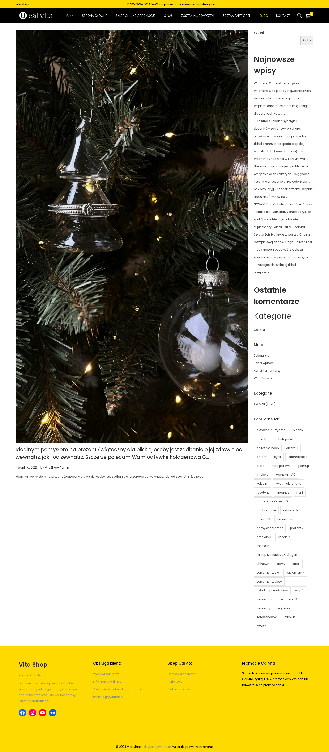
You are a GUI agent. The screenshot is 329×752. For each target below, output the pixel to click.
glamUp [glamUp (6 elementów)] (303, 466)
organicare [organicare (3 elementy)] (285, 519)
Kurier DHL (175, 682)
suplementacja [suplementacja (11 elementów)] (268, 572)
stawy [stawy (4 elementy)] (281, 564)
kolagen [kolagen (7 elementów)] (262, 483)
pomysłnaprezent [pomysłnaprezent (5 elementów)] (270, 528)
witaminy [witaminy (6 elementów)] (263, 608)
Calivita (259, 330)
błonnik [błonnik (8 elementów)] (298, 430)
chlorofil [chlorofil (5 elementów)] (292, 448)
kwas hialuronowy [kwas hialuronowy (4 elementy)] (288, 483)
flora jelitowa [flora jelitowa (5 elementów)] (281, 466)
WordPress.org (264, 378)
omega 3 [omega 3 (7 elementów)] (263, 519)
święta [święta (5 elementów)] (261, 626)
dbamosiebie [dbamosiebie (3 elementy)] (297, 457)
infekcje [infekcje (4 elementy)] (262, 475)
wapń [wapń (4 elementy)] (299, 590)
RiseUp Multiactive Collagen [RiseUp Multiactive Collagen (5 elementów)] (277, 555)
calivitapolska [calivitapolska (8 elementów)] (284, 439)
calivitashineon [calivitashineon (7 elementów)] (268, 448)
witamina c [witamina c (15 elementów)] (265, 599)
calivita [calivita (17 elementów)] (262, 439)
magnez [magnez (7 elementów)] (283, 492)
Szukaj (259, 32)
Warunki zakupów (106, 674)
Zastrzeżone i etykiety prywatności (118, 689)
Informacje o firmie (107, 682)
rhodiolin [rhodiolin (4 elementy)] (263, 546)
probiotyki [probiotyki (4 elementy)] (264, 537)
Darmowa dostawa (181, 674)
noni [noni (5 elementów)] (299, 492)
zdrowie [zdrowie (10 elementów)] (290, 617)
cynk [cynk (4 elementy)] (277, 457)
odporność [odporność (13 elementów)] (291, 510)
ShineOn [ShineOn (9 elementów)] (263, 564)
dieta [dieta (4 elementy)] (260, 466)
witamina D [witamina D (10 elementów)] (289, 599)
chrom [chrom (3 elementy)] (262, 457)
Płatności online (179, 689)
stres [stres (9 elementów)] (296, 564)
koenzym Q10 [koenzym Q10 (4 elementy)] (285, 475)
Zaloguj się (261, 355)
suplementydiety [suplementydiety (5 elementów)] (269, 581)
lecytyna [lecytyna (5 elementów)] (263, 492)
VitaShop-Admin (57, 467)
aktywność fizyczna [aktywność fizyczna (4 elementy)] (271, 430)
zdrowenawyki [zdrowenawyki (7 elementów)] (267, 617)
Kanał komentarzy (267, 371)
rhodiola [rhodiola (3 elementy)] (284, 537)
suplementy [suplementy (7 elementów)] (295, 572)
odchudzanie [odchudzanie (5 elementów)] (266, 510)
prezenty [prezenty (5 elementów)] (296, 528)
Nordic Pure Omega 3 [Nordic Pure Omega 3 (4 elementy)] (272, 501)
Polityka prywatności (108, 697)
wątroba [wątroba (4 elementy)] (284, 608)
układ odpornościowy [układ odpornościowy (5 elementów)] (272, 590)
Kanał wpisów (263, 363)
